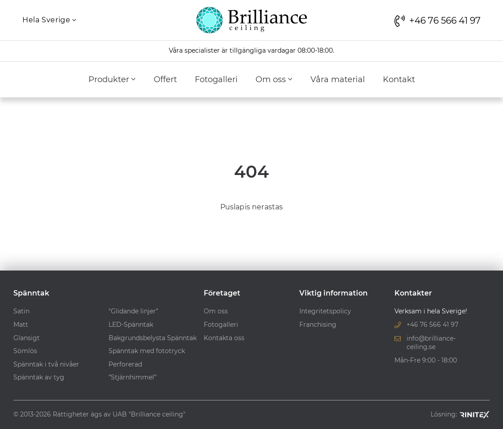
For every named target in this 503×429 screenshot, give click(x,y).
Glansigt (26, 338)
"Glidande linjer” (133, 311)
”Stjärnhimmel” (132, 377)
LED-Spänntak (131, 325)
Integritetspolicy (325, 311)
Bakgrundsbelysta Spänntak (153, 338)
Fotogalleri (216, 79)
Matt (20, 325)
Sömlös (25, 351)
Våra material (337, 79)
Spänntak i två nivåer (46, 364)
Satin (21, 311)
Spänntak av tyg (38, 377)
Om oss (274, 79)
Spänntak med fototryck (147, 351)
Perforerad (125, 364)
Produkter (112, 79)
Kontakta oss (224, 338)
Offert (165, 79)
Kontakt (399, 79)
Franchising (317, 325)
